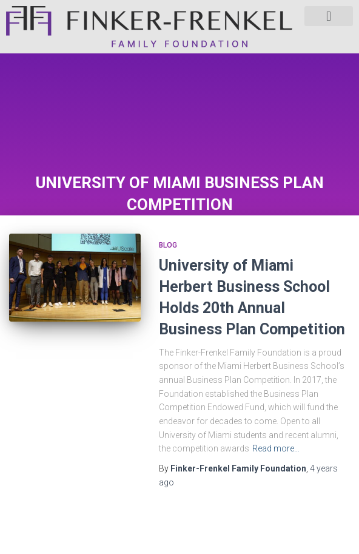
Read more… (276, 448)
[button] (328, 16)
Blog (168, 245)
